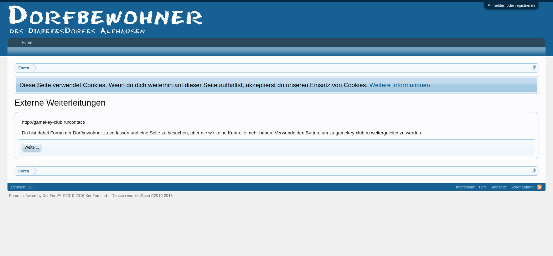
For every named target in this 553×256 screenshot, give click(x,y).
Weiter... (32, 147)
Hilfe (483, 187)
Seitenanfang (522, 187)
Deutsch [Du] (22, 187)
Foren (27, 42)
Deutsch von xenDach (142, 195)
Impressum (465, 187)
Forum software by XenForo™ (58, 195)
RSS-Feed (539, 187)
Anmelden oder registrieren (511, 5)
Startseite (498, 187)
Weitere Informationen (399, 85)
